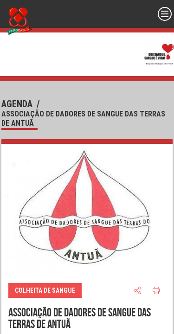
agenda (16, 104)
